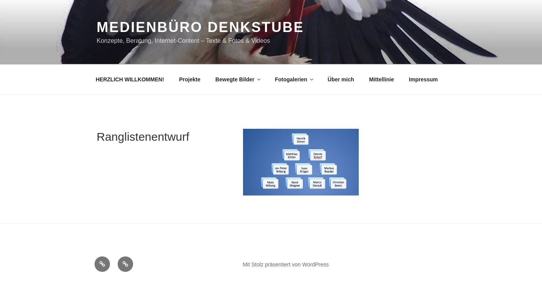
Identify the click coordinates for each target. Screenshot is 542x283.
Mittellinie (381, 79)
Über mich (341, 79)
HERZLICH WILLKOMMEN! (130, 79)
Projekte (189, 79)
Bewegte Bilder (238, 79)
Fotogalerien (294, 79)
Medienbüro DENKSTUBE (200, 27)
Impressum (423, 79)
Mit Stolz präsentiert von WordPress (286, 264)
